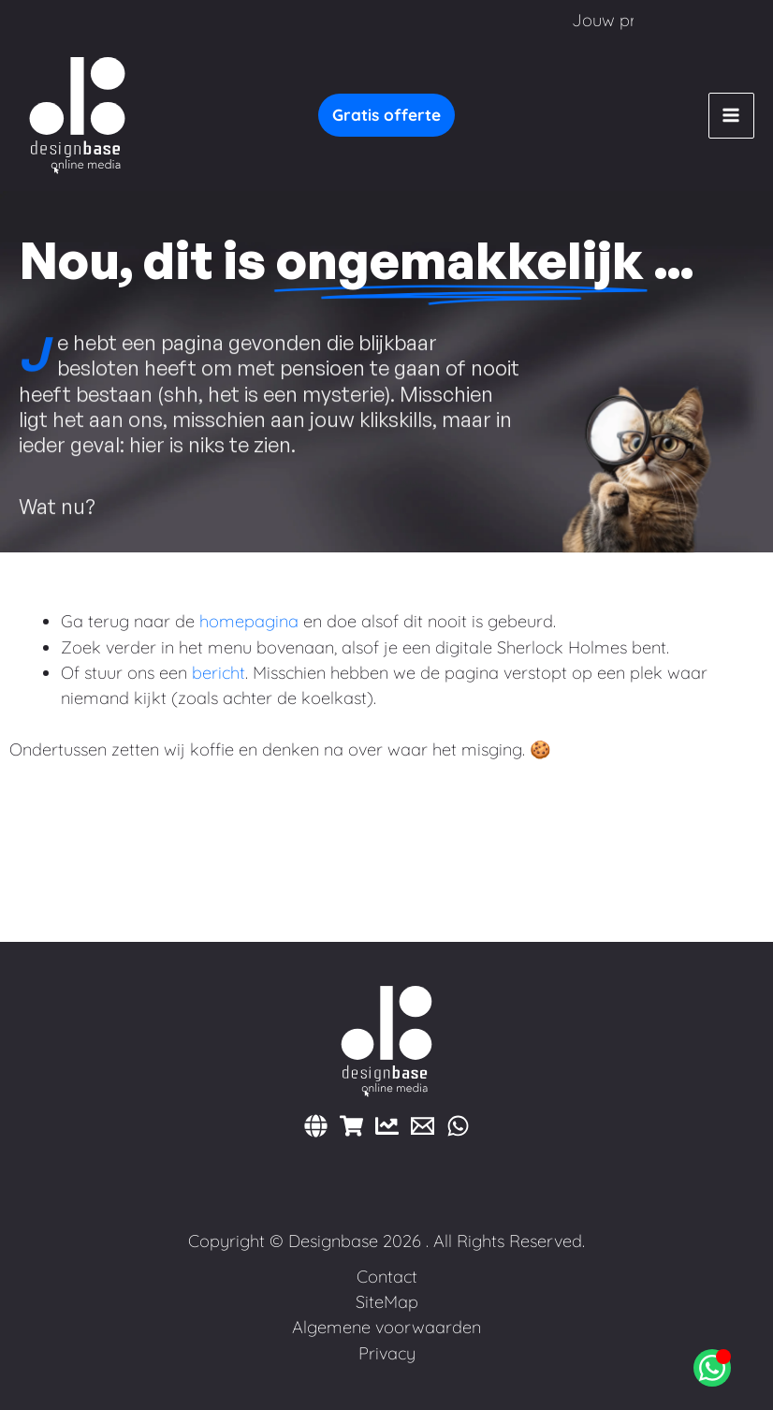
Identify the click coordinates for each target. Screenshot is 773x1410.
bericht (218, 672)
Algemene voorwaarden (386, 1327)
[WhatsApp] (458, 1126)
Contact (387, 1276)
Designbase (333, 1241)
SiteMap (387, 1302)
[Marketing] (387, 1126)
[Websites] (316, 1126)
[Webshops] (351, 1126)
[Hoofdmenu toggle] (731, 116)
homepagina (249, 621)
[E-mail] (422, 1126)
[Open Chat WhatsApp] (712, 1368)
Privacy (387, 1353)
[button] (386, 115)
